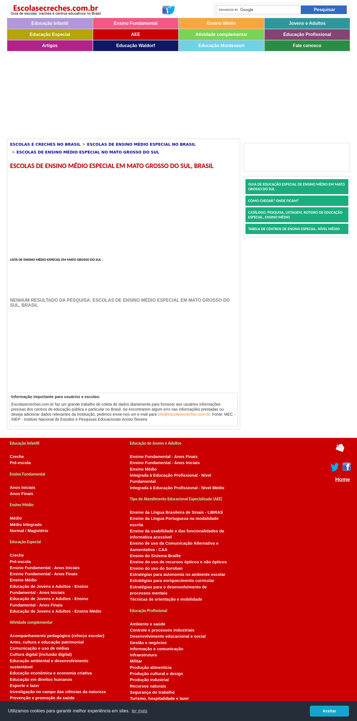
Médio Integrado (26, 524)
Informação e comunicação (157, 649)
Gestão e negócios (148, 642)
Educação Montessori (221, 45)
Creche (17, 456)
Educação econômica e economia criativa (51, 673)
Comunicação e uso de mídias (39, 648)
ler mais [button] (139, 710)
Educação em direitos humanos (41, 679)
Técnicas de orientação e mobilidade (166, 599)
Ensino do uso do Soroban (156, 568)
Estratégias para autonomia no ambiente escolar (178, 574)
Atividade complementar (221, 34)
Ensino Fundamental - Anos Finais (44, 574)
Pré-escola (20, 463)
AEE (135, 34)
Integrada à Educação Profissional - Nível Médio (177, 488)
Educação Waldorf (135, 45)
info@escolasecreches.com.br (184, 414)
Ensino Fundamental (136, 23)
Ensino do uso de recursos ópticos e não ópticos (178, 562)
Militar (136, 661)
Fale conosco (307, 45)
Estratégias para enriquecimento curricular (172, 580)
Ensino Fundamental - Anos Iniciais (45, 568)
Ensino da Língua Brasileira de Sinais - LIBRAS (176, 512)
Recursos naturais (148, 686)
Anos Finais (21, 493)
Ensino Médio (221, 23)
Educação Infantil (50, 23)
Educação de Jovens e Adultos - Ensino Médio (55, 611)
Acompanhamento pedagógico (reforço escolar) (57, 636)
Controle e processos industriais (162, 630)
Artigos (50, 45)
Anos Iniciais (22, 487)
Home (342, 479)
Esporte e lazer (24, 685)
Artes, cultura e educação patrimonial (47, 642)
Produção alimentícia (151, 667)
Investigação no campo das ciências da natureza (58, 692)
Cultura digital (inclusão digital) (41, 654)
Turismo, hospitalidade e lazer (159, 698)
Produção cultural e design (156, 673)
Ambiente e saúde (147, 624)
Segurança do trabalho (152, 692)
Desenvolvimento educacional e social (168, 636)
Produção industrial (149, 680)
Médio (16, 518)
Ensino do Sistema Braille (155, 556)
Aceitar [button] (329, 711)
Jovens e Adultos (307, 23)
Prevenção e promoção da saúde (42, 698)
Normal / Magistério (29, 530)
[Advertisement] (174, 93)
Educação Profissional (307, 34)
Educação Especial (50, 34)
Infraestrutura (143, 655)
